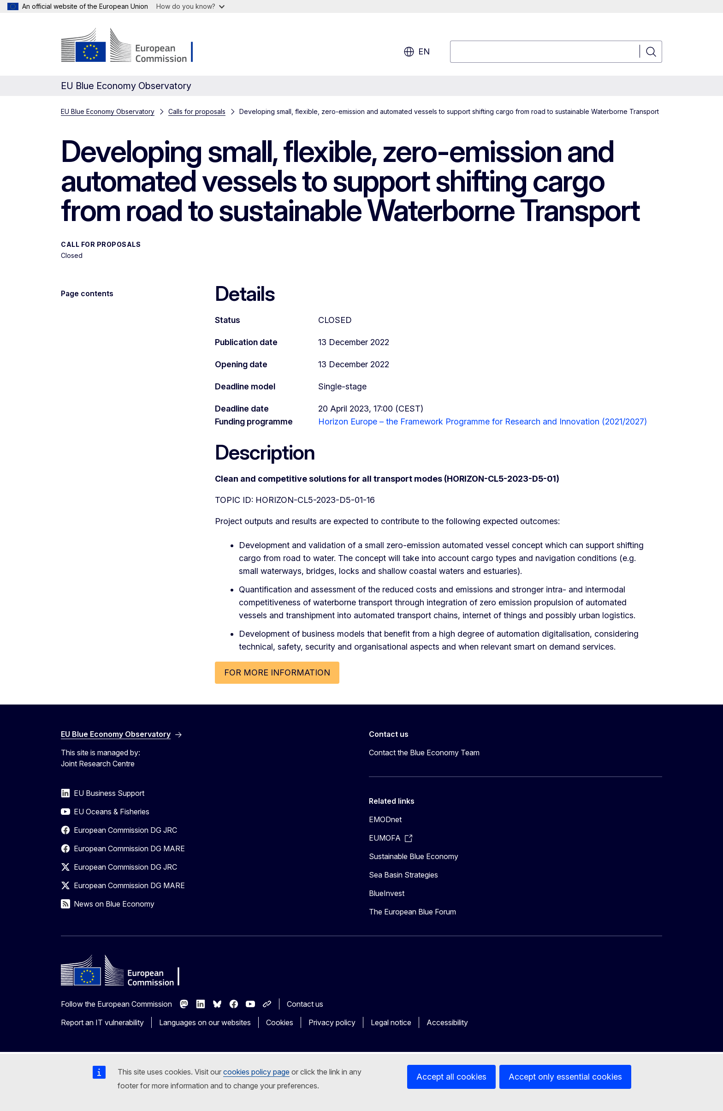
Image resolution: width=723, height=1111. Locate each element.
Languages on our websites (205, 1022)
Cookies (279, 1022)
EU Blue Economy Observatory (107, 111)
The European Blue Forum (412, 911)
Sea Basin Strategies (403, 874)
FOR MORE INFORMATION (277, 672)
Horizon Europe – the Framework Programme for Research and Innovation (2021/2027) (482, 421)
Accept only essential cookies (565, 1076)
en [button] (416, 51)
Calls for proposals (196, 111)
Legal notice (391, 1022)
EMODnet (385, 819)
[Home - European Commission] (135, 46)
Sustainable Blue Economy (413, 856)
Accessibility (447, 1022)
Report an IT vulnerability (102, 1022)
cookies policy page (256, 1071)
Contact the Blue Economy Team (424, 752)
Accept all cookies (451, 1076)
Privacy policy (332, 1022)
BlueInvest (386, 893)
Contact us (305, 1004)
